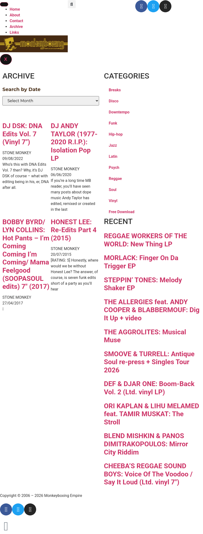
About (15, 15)
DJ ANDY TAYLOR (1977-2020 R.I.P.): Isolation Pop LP (74, 142)
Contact (16, 21)
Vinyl (113, 200)
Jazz (113, 145)
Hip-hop (116, 134)
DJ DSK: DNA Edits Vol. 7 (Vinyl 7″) (22, 134)
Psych (114, 167)
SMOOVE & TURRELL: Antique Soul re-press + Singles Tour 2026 (149, 362)
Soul (112, 189)
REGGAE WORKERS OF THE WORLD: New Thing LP (145, 240)
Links (14, 32)
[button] (72, 4)
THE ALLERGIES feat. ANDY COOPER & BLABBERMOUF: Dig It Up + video (152, 310)
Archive (16, 26)
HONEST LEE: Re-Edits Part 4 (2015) (74, 230)
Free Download (122, 212)
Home (15, 9)
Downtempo (119, 112)
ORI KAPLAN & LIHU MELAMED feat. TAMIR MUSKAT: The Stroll (151, 414)
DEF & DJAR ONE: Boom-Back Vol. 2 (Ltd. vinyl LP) (149, 388)
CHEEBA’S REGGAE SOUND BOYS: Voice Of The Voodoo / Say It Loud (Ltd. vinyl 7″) (148, 474)
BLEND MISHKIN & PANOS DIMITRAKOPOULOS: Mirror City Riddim (146, 444)
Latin (113, 156)
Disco (113, 101)
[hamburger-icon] (4, 4)
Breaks (115, 90)
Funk (113, 123)
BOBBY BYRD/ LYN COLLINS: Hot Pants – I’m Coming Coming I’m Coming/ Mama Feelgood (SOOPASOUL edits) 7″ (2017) (25, 254)
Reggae (115, 178)
